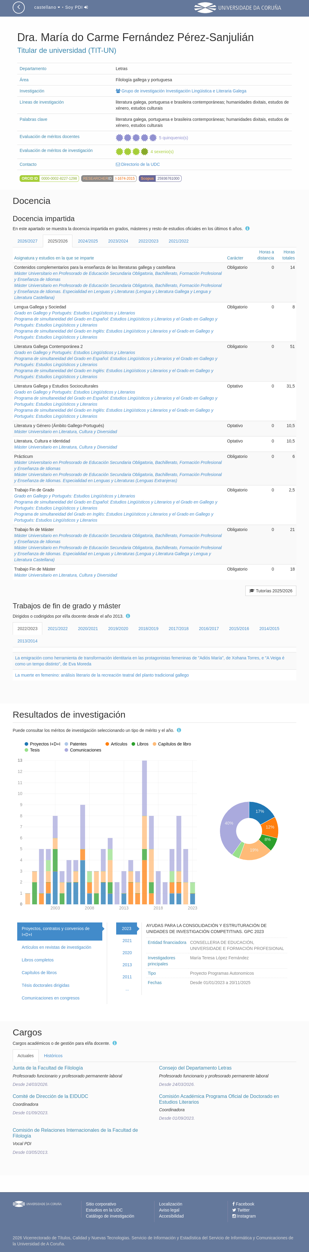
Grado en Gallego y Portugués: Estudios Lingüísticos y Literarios (74, 313)
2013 (127, 964)
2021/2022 (179, 241)
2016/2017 (209, 628)
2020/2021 (88, 628)
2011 (127, 976)
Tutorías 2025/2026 (270, 590)
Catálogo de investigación (110, 1216)
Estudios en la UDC (104, 1210)
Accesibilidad (171, 1216)
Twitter (241, 1210)
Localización (170, 1204)
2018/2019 (148, 628)
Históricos (53, 1055)
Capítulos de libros (39, 972)
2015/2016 (239, 628)
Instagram (244, 1216)
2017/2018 (179, 628)
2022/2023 (148, 241)
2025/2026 (58, 241)
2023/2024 (118, 241)
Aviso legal (169, 1210)
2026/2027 (27, 241)
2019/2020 (118, 628)
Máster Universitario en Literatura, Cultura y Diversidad (65, 431)
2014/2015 (269, 628)
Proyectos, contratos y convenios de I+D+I (56, 931)
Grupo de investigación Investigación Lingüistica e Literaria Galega (181, 91)
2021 (127, 940)
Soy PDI (76, 7)
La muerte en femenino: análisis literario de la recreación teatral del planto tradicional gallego (102, 675)
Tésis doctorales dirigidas (45, 985)
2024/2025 (88, 241)
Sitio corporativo (101, 1204)
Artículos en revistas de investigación (56, 947)
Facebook (243, 1204)
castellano (47, 7)
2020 (127, 952)
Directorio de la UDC (138, 164)
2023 (126, 928)
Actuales (26, 1055)
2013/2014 (27, 641)
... (127, 988)
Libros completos (38, 960)
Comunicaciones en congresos (50, 998)
